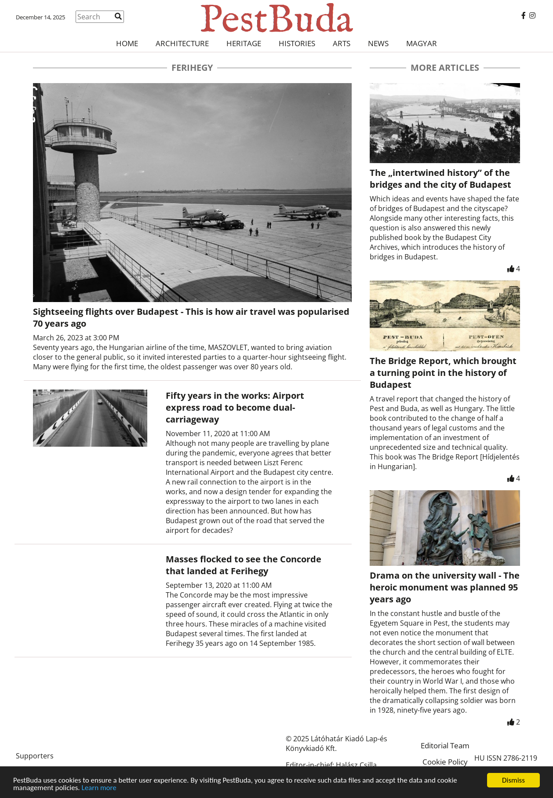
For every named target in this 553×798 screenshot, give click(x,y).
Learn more (99, 788)
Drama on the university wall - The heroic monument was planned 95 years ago (445, 587)
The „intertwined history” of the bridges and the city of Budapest (440, 178)
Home (127, 43)
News (378, 43)
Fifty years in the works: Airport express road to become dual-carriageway (235, 407)
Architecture (182, 43)
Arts (341, 43)
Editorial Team (445, 745)
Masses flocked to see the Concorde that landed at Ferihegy (243, 565)
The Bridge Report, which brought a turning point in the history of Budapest (443, 372)
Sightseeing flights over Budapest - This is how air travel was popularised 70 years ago (191, 317)
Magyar (421, 43)
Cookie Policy (445, 762)
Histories (297, 43)
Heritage (243, 43)
